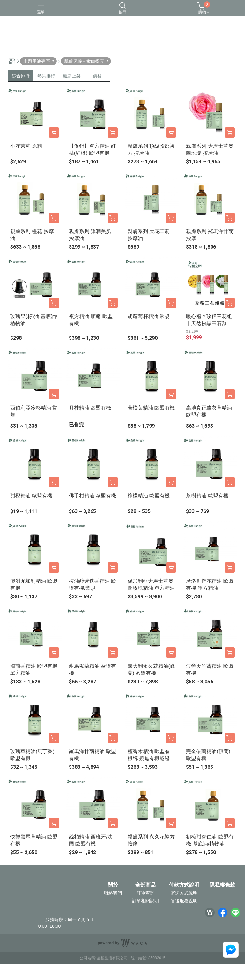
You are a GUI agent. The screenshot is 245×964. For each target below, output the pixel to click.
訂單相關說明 (145, 900)
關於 (113, 885)
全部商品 (145, 885)
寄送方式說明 (184, 893)
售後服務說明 (184, 900)
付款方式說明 (184, 885)
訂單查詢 (145, 893)
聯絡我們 (113, 893)
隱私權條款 (222, 885)
